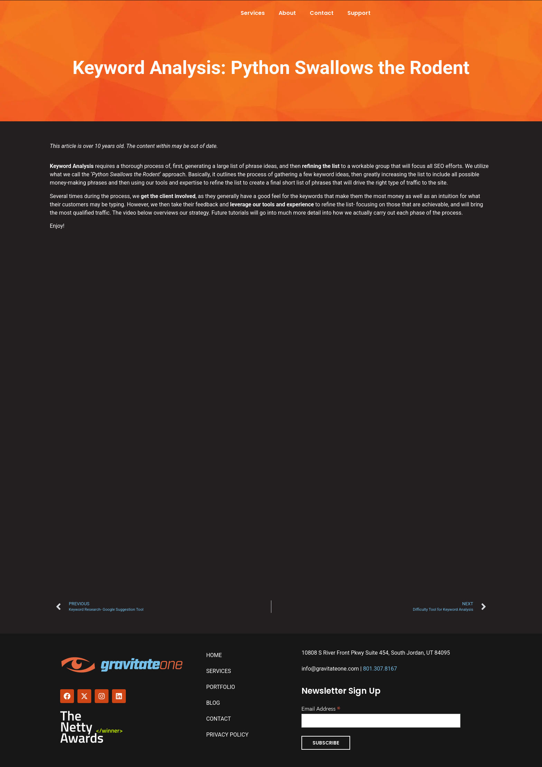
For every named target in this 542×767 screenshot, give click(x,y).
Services (253, 13)
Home (214, 655)
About (287, 13)
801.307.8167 (380, 668)
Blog (213, 703)
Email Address (320, 708)
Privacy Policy (227, 734)
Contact (322, 13)
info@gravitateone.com (330, 668)
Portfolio (220, 687)
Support (359, 13)
